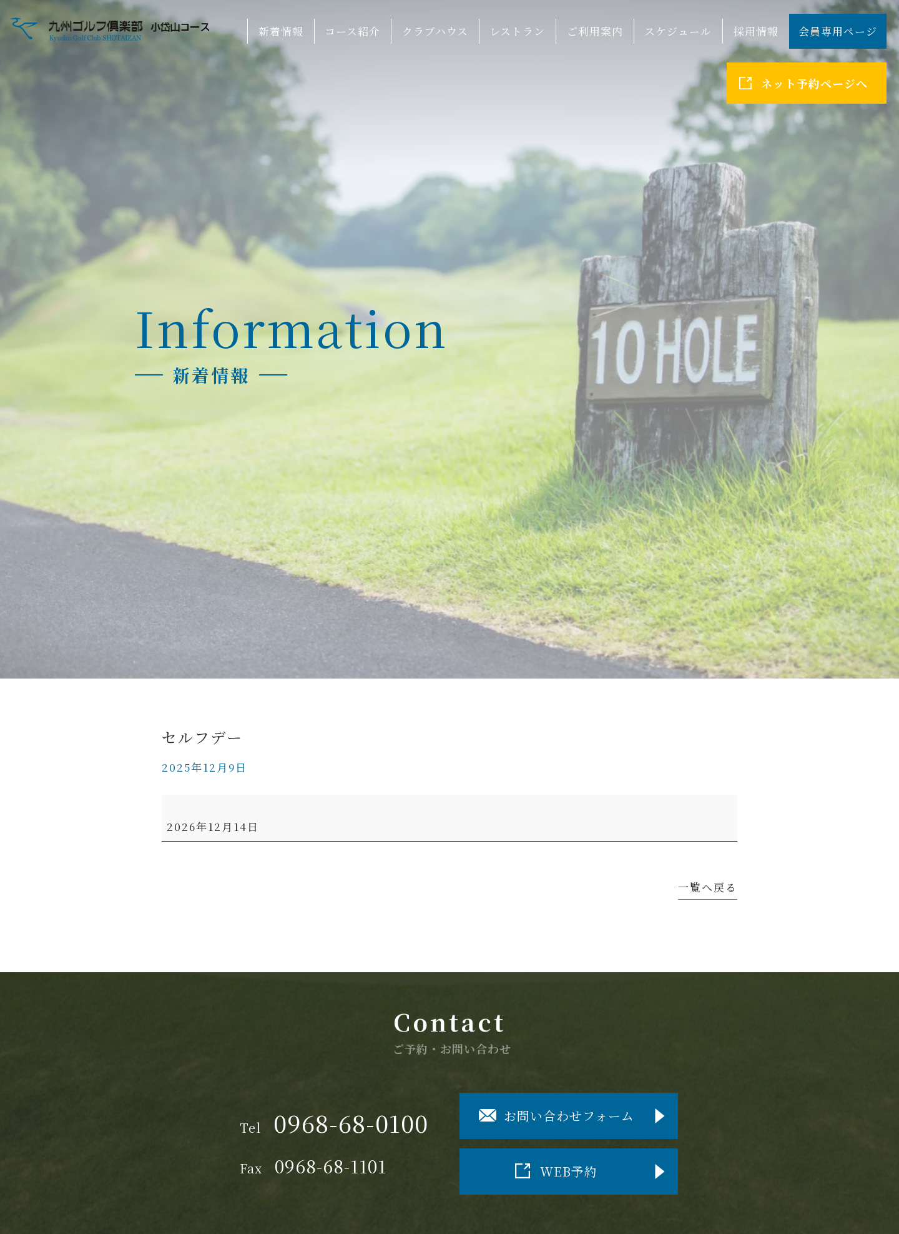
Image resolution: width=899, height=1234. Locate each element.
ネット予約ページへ (814, 83)
